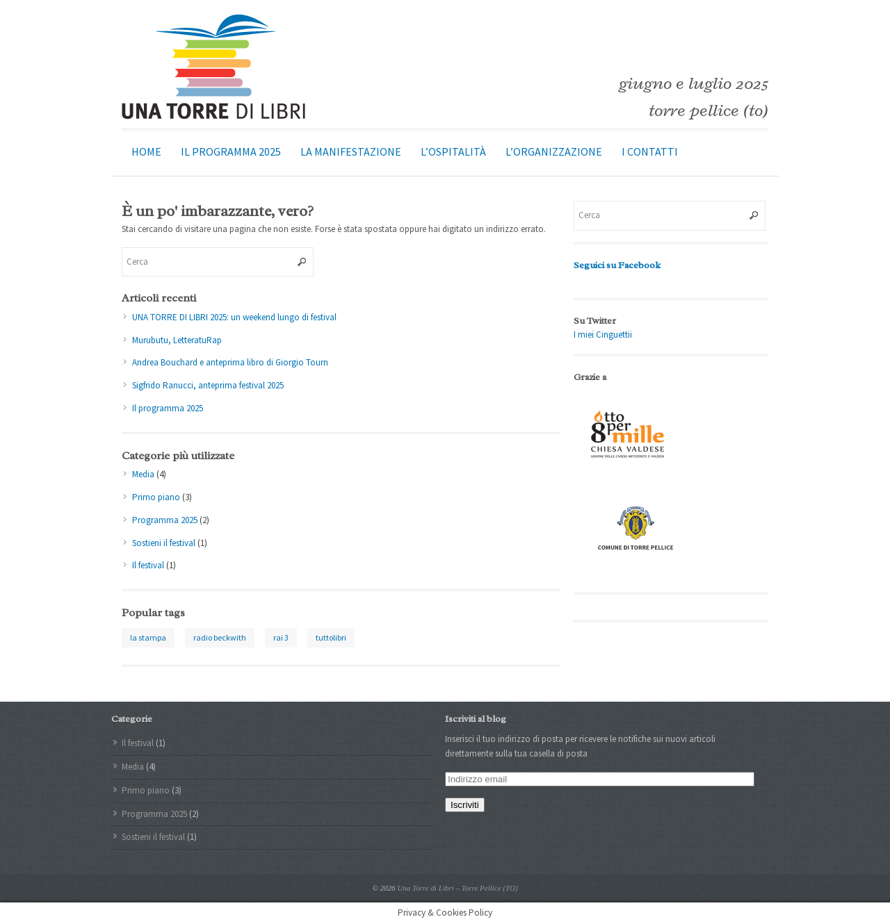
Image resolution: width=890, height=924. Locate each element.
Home (146, 151)
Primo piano (156, 497)
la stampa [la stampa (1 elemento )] (148, 637)
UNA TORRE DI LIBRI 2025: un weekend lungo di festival (234, 317)
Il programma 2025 (231, 151)
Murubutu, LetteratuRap (177, 340)
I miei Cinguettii (603, 334)
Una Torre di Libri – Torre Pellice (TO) (457, 888)
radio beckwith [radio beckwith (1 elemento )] (219, 637)
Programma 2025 (164, 520)
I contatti (650, 151)
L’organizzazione (553, 151)
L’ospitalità (453, 151)
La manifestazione (350, 151)
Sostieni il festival (163, 543)
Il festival (148, 565)
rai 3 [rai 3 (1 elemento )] (281, 637)
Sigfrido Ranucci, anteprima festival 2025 (208, 385)
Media (143, 474)
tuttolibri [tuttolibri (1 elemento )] (331, 637)
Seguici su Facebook (617, 265)
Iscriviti (465, 805)
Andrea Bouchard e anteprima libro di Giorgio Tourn (230, 362)
